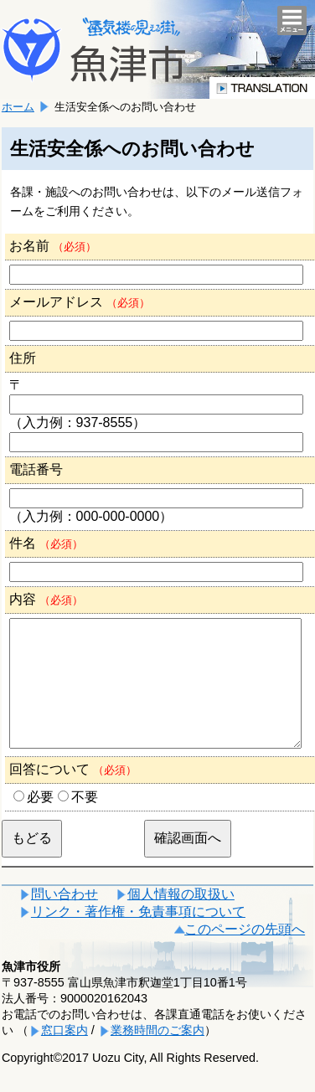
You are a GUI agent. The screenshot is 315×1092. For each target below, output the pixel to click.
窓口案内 (64, 1055)
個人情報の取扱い (181, 919)
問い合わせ (64, 919)
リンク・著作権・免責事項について (138, 937)
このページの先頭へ (244, 954)
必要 (40, 822)
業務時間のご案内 (157, 1055)
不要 (84, 822)
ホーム (18, 106)
